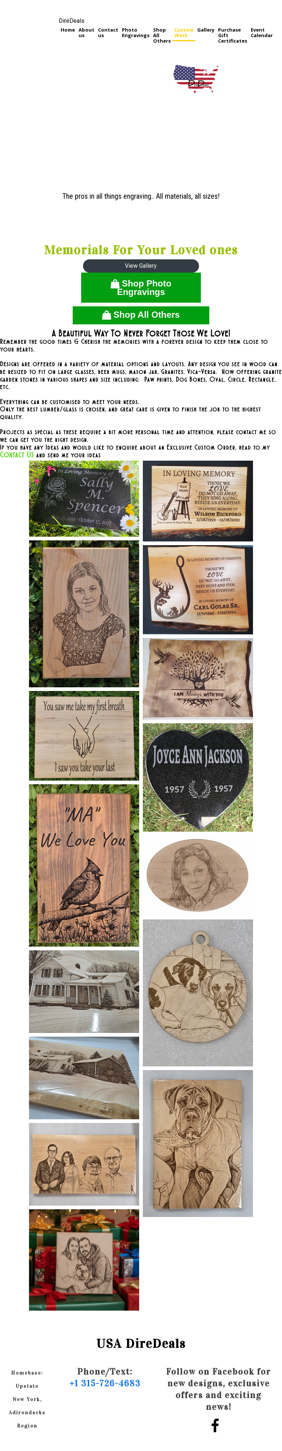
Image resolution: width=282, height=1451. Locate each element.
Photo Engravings (135, 32)
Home (68, 29)
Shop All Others (162, 35)
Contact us (108, 32)
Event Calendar (262, 32)
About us (86, 32)
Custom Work (184, 32)
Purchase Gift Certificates (232, 35)
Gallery (205, 29)
